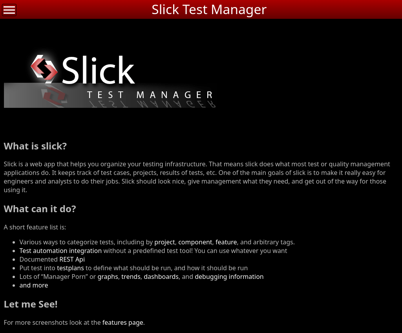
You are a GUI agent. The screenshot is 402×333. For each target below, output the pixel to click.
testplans (70, 268)
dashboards (161, 276)
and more (34, 285)
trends (130, 276)
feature (226, 242)
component (195, 242)
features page (122, 322)
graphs (107, 276)
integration (85, 250)
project (164, 242)
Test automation (44, 250)
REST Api (72, 259)
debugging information (229, 276)
